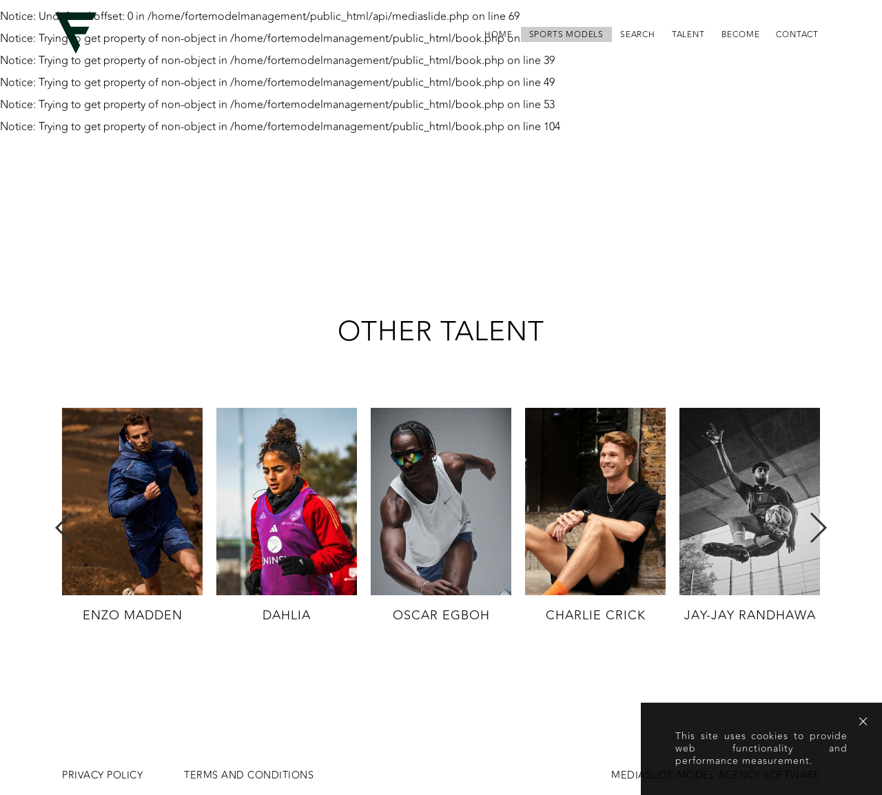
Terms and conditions (249, 776)
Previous (64, 528)
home (498, 34)
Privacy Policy (102, 776)
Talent (688, 34)
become (740, 34)
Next (817, 528)
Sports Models (566, 34)
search (637, 34)
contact (797, 34)
